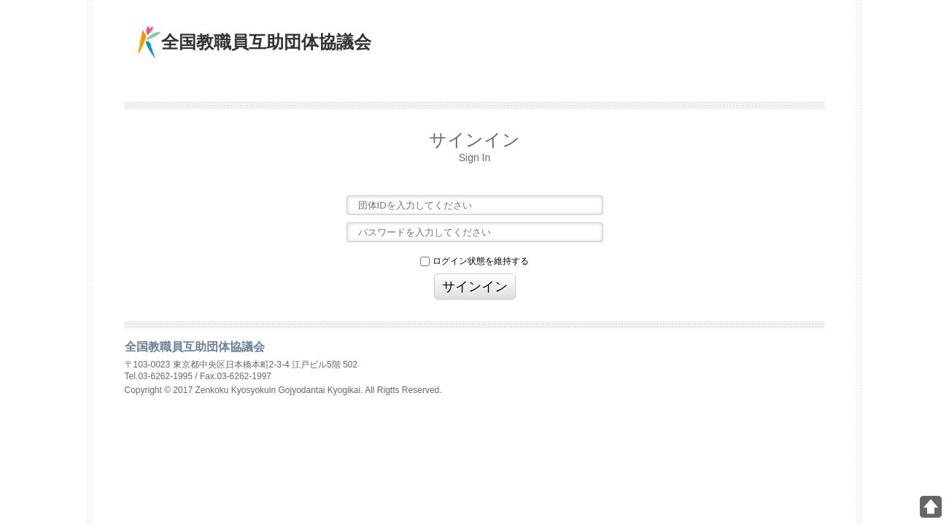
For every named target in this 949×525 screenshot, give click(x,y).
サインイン (475, 286)
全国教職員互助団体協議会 (266, 42)
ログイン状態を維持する (474, 261)
